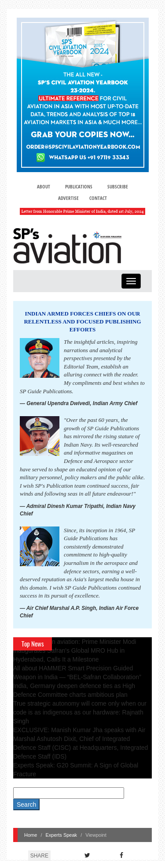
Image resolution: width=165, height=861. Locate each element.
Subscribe (117, 186)
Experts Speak (61, 835)
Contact (98, 198)
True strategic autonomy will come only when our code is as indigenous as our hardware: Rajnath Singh (80, 712)
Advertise (68, 198)
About (43, 186)
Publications (78, 186)
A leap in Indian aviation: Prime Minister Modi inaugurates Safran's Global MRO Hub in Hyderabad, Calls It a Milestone (74, 650)
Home (30, 835)
